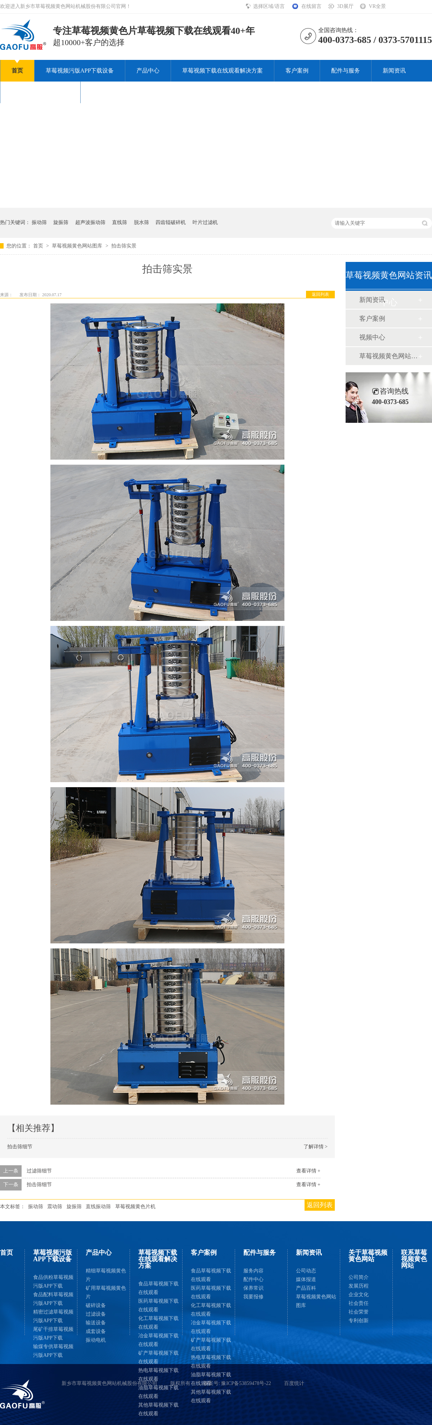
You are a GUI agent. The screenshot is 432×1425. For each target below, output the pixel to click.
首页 (17, 70)
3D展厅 (345, 6)
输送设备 (96, 1322)
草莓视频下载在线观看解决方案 (222, 70)
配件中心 (253, 1279)
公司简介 (358, 1277)
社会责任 (358, 1303)
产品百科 (306, 1288)
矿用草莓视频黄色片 (106, 1292)
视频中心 (372, 337)
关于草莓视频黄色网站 (40, 92)
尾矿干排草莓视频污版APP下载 (53, 1334)
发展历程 (358, 1286)
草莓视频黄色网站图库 (78, 246)
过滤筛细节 (39, 1171)
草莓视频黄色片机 (135, 1206)
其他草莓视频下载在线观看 (158, 1409)
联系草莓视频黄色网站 (120, 92)
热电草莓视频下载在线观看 (158, 1375)
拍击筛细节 (19, 1146)
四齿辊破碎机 (171, 222)
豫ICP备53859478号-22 (246, 1383)
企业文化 (358, 1294)
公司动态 (306, 1270)
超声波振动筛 (90, 222)
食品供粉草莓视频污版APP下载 (53, 1282)
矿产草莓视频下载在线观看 (158, 1357)
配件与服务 (345, 70)
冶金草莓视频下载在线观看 (158, 1340)
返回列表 (320, 294)
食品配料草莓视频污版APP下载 (53, 1299)
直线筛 (119, 222)
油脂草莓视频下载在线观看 (158, 1392)
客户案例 (297, 70)
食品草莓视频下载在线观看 (158, 1288)
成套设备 (96, 1331)
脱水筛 (141, 222)
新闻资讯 (394, 70)
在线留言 (311, 6)
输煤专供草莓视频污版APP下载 (53, 1351)
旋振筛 (60, 222)
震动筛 (54, 1206)
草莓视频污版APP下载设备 (80, 70)
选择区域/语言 (269, 6)
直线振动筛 (98, 1206)
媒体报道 (306, 1279)
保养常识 (253, 1288)
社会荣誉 (358, 1312)
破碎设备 (96, 1305)
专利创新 (358, 1320)
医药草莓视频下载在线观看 (158, 1305)
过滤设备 (96, 1314)
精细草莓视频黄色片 (106, 1275)
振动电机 (96, 1340)
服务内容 (253, 1270)
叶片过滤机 (205, 222)
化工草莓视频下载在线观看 (158, 1323)
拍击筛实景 (123, 246)
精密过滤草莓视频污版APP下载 (53, 1316)
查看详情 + (308, 1171)
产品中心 (147, 70)
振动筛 (39, 222)
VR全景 (377, 6)
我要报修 (253, 1296)
